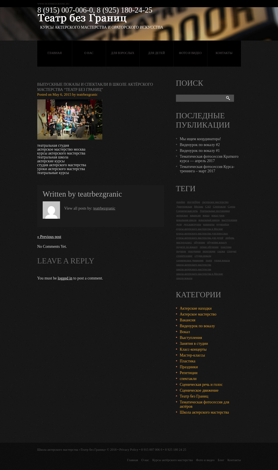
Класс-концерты (193, 349)
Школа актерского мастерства (204, 412)
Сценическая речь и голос (201, 384)
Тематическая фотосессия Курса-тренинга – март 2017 (207, 168)
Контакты (224, 53)
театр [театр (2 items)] (209, 260)
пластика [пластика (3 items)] (226, 246)
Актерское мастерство (198, 314)
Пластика (187, 361)
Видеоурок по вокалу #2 (200, 145)
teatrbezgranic (87, 94)
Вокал (185, 332)
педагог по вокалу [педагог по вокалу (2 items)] (187, 246)
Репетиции (189, 373)
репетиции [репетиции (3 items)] (209, 251)
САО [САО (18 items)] (208, 206)
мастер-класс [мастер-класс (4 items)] (184, 242)
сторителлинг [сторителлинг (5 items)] (184, 255)
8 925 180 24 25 (175, 449)
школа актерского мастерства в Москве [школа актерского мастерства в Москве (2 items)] (199, 273)
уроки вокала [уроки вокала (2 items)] (222, 260)
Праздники (189, 367)
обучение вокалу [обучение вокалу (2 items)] (217, 242)
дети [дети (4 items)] (179, 224)
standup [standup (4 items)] (180, 202)
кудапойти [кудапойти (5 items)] (222, 224)
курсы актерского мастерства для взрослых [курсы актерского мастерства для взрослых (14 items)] (202, 233)
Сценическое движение (199, 390)
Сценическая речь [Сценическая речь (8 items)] (187, 210)
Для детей (156, 53)
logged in (65, 278)
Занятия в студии (194, 343)
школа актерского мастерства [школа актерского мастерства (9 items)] (193, 269)
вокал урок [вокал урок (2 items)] (217, 215)
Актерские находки (196, 308)
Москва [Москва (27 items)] (198, 206)
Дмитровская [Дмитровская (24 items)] (184, 206)
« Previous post (49, 237)
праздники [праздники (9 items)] (194, 251)
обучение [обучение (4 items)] (199, 242)
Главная (54, 53)
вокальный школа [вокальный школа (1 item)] (208, 220)
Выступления (191, 337)
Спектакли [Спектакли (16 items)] (219, 206)
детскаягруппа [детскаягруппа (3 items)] (192, 224)
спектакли (188, 378)
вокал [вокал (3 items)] (206, 215)
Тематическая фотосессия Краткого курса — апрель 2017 (209, 158)
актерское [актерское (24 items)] (182, 215)
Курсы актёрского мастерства (172, 460)
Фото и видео (190, 53)
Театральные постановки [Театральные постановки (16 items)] (215, 210)
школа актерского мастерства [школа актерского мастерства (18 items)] (193, 264)
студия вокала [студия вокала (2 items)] (203, 255)
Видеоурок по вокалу (197, 326)
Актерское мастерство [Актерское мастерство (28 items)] (215, 202)
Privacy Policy (128, 449)
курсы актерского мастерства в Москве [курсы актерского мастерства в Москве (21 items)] (199, 228)
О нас (88, 53)
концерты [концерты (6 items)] (209, 224)
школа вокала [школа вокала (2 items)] (184, 278)
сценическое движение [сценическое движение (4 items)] (190, 260)
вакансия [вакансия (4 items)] (195, 215)
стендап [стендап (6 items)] (231, 251)
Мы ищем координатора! (200, 139)
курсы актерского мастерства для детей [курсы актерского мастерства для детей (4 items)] (199, 237)
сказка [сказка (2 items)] (221, 251)
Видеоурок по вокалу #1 (200, 150)
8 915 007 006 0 (151, 449)
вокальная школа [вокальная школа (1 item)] (186, 220)
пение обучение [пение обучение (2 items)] (209, 246)
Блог (221, 460)
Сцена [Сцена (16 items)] (231, 206)
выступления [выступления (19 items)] (229, 220)
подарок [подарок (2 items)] (181, 251)
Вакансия (187, 320)
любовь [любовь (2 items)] (229, 237)
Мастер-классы (192, 355)
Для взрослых (122, 53)
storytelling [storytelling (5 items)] (193, 202)
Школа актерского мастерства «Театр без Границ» (71, 449)
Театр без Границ (194, 396)
